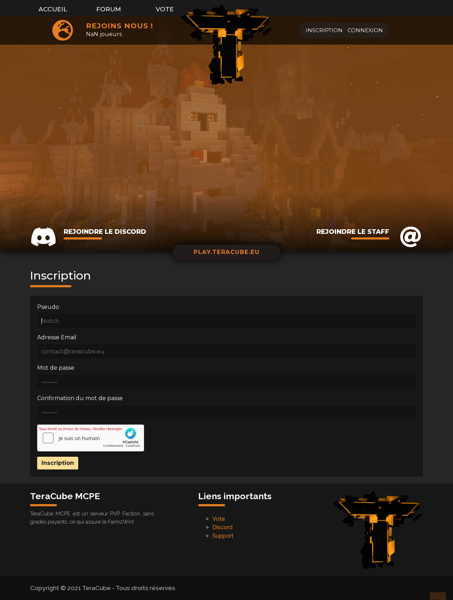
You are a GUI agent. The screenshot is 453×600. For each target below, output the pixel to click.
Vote (165, 9)
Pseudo (48, 307)
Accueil (53, 9)
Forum (108, 9)
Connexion (365, 30)
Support (223, 535)
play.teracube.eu (226, 252)
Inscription (324, 30)
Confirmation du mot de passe (80, 398)
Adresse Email (56, 337)
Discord (222, 527)
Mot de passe (55, 367)
